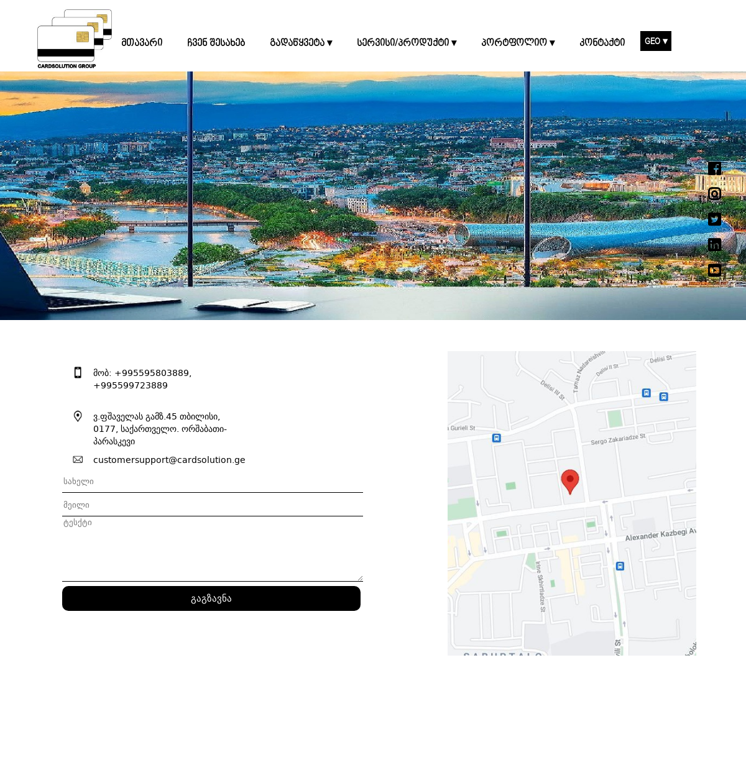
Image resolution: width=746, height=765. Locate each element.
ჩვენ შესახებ (216, 43)
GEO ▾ (656, 41)
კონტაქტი (602, 43)
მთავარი (141, 43)
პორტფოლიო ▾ (518, 43)
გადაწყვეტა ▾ (301, 43)
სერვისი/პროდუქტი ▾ (406, 43)
